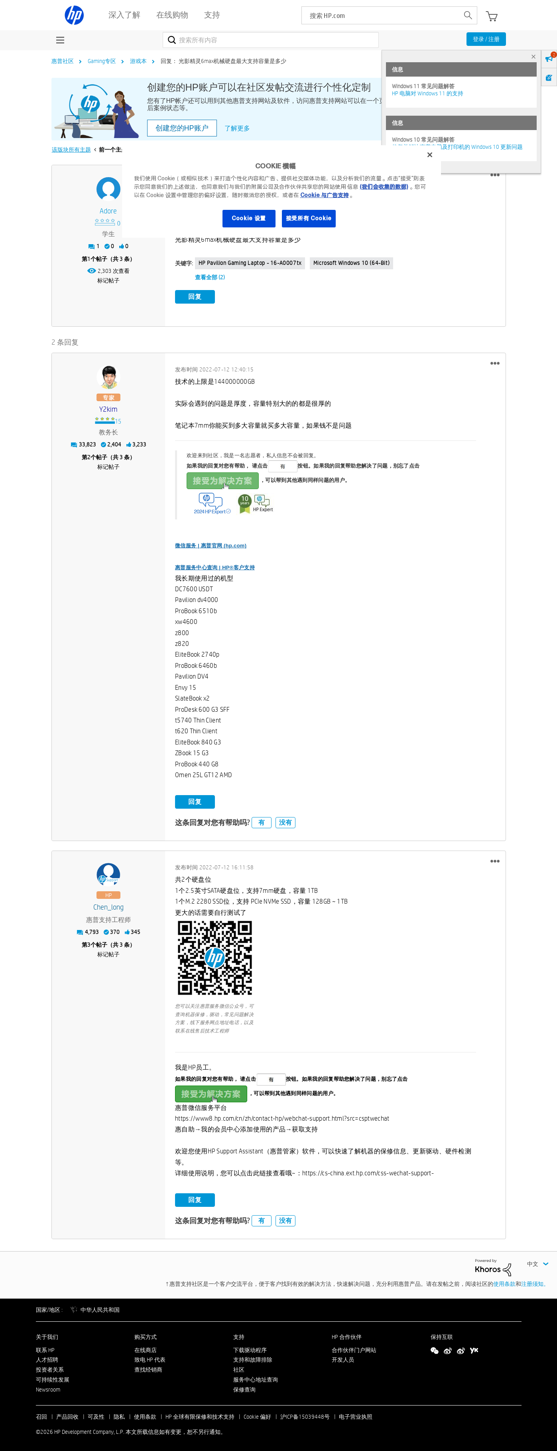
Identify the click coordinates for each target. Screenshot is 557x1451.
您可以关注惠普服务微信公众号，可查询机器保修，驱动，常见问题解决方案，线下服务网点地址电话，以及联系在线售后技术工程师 (214, 1016)
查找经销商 (148, 1368)
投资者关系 (50, 1368)
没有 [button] (285, 821)
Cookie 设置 (249, 218)
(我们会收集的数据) (384, 186)
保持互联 (442, 1335)
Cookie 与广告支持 (324, 195)
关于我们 (47, 1335)
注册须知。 (535, 1282)
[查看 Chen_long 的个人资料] (108, 906)
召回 (41, 1415)
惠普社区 (62, 61)
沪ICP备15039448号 (305, 1415)
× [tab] (533, 56)
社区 (238, 1368)
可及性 (96, 1415)
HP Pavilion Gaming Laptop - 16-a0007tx (250, 263)
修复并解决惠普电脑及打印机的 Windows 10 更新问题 (457, 146)
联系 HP (45, 1348)
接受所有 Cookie (309, 218)
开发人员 (343, 1358)
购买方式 (145, 1335)
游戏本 (138, 61)
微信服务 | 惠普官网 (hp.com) (210, 545)
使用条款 (504, 1282)
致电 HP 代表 (149, 1358)
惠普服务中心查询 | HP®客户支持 (215, 566)
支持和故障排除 (252, 1358)
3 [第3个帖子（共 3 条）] (89, 944)
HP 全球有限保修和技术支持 (199, 1415)
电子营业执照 (355, 1415)
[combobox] (271, 40)
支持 (238, 1335)
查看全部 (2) (210, 277)
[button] (495, 175)
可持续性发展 (52, 1378)
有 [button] (261, 821)
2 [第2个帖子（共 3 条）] (89, 456)
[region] (281, 191)
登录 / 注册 (486, 39)
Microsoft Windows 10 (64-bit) (351, 263)
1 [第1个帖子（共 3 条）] (89, 259)
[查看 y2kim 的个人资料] (108, 408)
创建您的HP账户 (182, 128)
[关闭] (430, 155)
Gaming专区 (102, 61)
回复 (195, 296)
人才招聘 (47, 1358)
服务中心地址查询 (255, 1378)
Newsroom (48, 1388)
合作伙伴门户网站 (354, 1348)
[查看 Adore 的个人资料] (108, 211)
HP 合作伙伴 (347, 1335)
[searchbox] (380, 15)
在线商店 (145, 1348)
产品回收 (67, 1415)
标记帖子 (108, 280)
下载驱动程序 (250, 1348)
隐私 (119, 1415)
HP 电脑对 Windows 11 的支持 (427, 93)
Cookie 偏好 (257, 1415)
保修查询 (244, 1388)
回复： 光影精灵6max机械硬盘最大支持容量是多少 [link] (223, 61)
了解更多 (237, 128)
